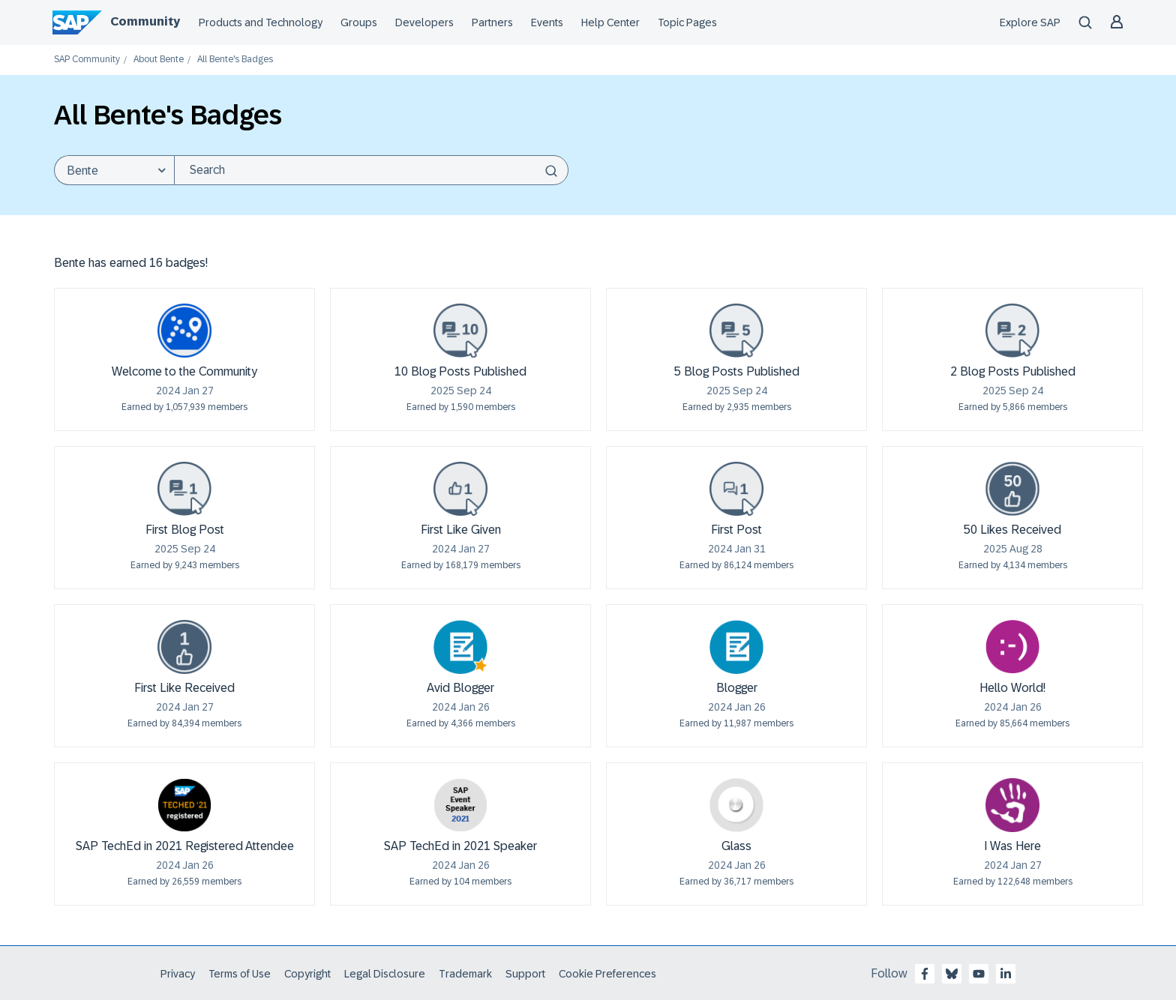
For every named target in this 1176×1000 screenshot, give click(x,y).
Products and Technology (260, 22)
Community (145, 21)
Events (547, 22)
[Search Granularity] (114, 170)
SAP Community (87, 59)
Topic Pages (687, 22)
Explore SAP (1030, 22)
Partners (492, 22)
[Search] (371, 170)
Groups (358, 22)
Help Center (610, 22)
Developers (424, 22)
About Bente (159, 59)
